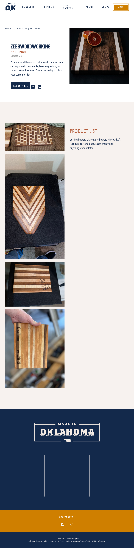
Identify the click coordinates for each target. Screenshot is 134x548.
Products (9, 29)
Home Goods (22, 29)
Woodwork (35, 29)
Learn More (20, 85)
